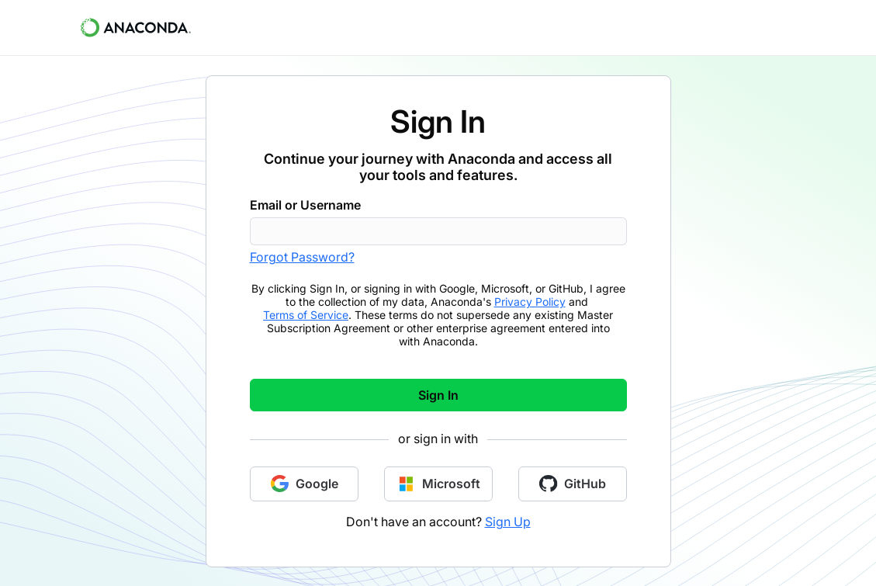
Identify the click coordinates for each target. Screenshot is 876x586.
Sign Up (508, 521)
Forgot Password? (302, 257)
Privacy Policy (530, 301)
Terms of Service (305, 314)
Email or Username (305, 205)
